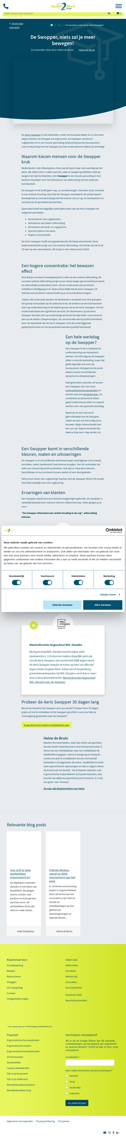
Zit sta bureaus (15, 1056)
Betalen (11, 970)
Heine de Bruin (87, 49)
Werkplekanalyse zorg (19, 1090)
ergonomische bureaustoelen (82, 390)
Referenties (72, 965)
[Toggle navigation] (118, 6)
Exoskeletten (14, 1062)
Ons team (71, 970)
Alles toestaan (102, 604)
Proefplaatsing (15, 965)
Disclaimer (64, 1121)
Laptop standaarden (18, 1068)
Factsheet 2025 (74, 994)
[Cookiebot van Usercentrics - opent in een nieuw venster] (108, 530)
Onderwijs (75, 1087)
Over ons (71, 960)
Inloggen (11, 982)
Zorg (72, 1081)
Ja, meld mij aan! (77, 1103)
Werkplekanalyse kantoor (21, 1084)
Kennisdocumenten (76, 1000)
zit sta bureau (90, 394)
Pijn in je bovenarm (17, 1073)
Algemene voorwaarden (20, 1121)
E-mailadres (73, 1057)
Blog (59, 25)
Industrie (74, 1093)
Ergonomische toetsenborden (23, 1051)
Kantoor (73, 1075)
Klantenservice (17, 960)
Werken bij (71, 976)
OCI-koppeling (15, 987)
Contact (11, 993)
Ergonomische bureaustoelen (23, 1040)
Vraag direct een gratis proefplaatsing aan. (47, 725)
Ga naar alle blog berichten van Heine (64, 788)
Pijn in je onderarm (17, 1079)
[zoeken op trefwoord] (53, 13)
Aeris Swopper (33, 134)
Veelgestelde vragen (18, 998)
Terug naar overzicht (16, 25)
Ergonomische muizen (19, 1045)
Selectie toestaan (62, 604)
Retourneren (14, 976)
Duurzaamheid (74, 987)
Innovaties (71, 982)
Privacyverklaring (45, 1121)
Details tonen (108, 594)
